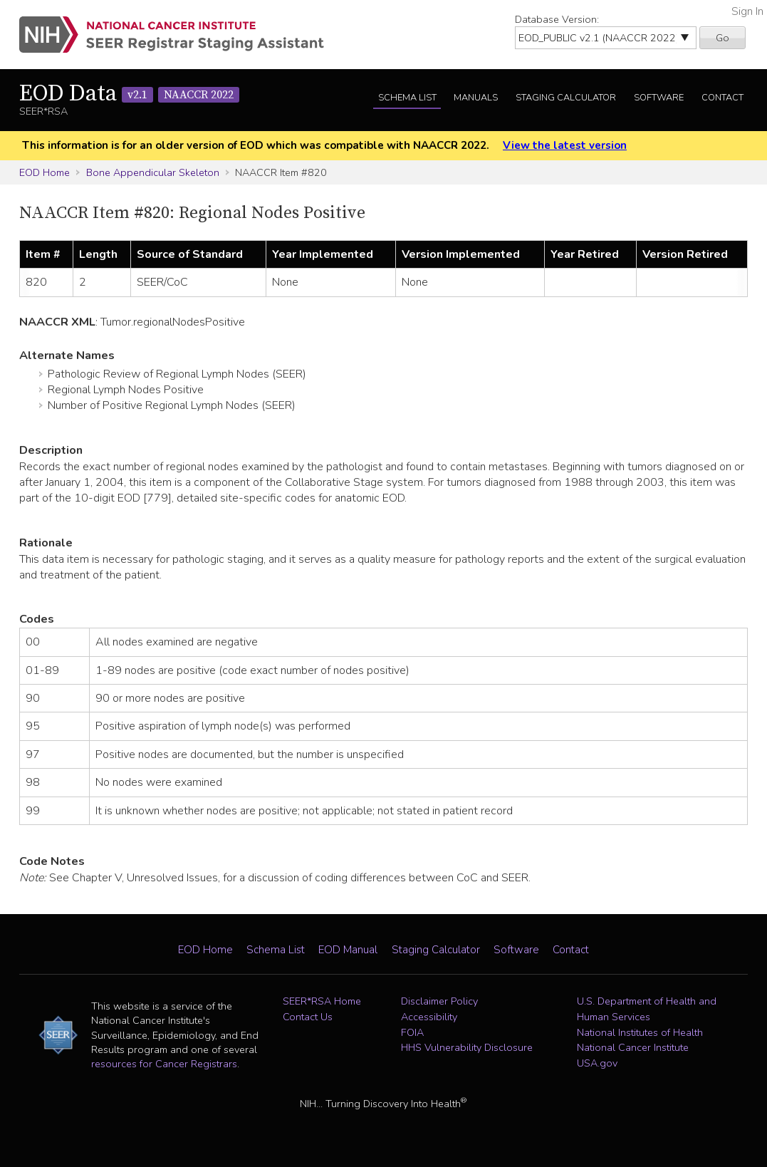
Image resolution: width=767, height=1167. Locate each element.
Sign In (747, 11)
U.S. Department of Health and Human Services (646, 1009)
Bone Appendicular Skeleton (152, 172)
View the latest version (565, 145)
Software (659, 97)
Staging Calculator (566, 97)
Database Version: (557, 19)
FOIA (412, 1032)
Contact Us (308, 1017)
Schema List (407, 97)
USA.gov (597, 1063)
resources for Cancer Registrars (164, 1064)
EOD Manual (347, 950)
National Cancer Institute (633, 1047)
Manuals (476, 97)
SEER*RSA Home (322, 1001)
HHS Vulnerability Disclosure (467, 1047)
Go (722, 38)
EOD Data (129, 94)
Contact (722, 97)
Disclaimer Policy (439, 1001)
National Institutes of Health (640, 1032)
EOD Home (44, 172)
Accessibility (429, 1017)
